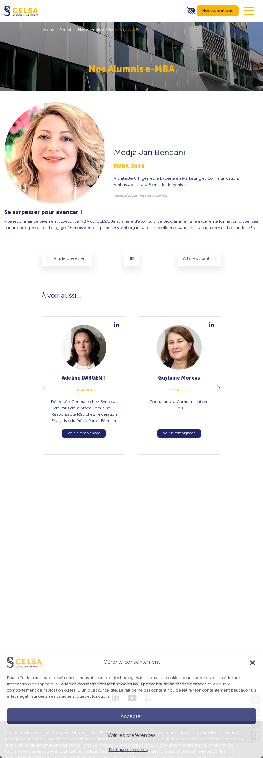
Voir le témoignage (84, 433)
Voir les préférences (131, 735)
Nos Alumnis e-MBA (95, 29)
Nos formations (217, 10)
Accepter (131, 716)
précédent (66, 258)
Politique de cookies (128, 749)
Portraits (67, 29)
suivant (200, 258)
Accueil (49, 29)
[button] (252, 662)
